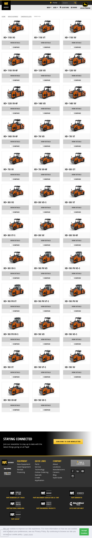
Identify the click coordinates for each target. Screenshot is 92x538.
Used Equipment (24, 467)
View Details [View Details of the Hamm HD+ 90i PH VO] (46, 273)
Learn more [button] (28, 534)
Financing (21, 472)
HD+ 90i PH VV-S (11, 334)
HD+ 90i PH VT (10, 301)
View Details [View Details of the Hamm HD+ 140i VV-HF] (15, 141)
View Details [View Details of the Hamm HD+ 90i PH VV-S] (15, 339)
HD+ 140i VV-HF (11, 136)
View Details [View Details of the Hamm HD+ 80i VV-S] (15, 273)
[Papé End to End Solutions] (7, 473)
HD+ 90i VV (70, 367)
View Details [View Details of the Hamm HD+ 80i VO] (15, 207)
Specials (38, 475)
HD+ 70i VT (70, 136)
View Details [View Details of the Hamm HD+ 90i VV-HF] (15, 405)
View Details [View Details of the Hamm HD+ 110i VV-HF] (15, 76)
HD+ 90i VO (39, 334)
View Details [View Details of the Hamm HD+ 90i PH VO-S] (76, 273)
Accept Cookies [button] (84, 532)
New (48, 7)
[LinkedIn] (78, 471)
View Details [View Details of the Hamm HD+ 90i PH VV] (76, 306)
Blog (54, 475)
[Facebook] (73, 471)
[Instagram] (73, 476)
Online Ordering (41, 472)
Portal (53, 3)
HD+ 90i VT (9, 367)
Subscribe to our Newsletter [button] (68, 441)
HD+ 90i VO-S (71, 334)
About (55, 464)
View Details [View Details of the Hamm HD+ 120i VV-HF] (15, 109)
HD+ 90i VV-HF (10, 400)
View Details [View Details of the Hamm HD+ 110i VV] (76, 43)
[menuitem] (49, 7)
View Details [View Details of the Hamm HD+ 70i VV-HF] (46, 174)
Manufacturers (59, 469)
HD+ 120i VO (40, 70)
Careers (56, 472)
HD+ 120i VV (70, 70)
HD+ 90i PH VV (71, 301)
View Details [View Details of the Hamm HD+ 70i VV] (15, 174)
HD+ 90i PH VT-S (41, 301)
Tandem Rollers (26, 16)
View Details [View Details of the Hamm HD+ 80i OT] (76, 174)
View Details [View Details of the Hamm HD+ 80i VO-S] (46, 207)
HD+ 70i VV (9, 169)
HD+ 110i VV (70, 37)
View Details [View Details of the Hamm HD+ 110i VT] (46, 43)
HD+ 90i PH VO (40, 268)
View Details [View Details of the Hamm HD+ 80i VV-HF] (76, 240)
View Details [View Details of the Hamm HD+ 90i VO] (46, 339)
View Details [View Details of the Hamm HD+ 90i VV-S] (46, 405)
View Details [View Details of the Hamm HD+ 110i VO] (15, 43)
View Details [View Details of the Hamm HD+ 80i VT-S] (15, 240)
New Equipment (13, 16)
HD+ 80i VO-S (40, 202)
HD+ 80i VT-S (9, 235)
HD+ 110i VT (39, 37)
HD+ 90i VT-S (40, 367)
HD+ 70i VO (39, 136)
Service (38, 467)
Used (54, 7)
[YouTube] (83, 471)
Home (3, 16)
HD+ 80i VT (70, 202)
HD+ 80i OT (70, 169)
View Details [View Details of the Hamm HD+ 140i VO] (46, 109)
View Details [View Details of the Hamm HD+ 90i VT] (15, 372)
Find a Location (80, 463)
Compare (16, 47)
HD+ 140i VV (70, 103)
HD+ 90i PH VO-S (72, 268)
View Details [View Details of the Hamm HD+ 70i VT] (76, 141)
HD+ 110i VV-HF (11, 70)
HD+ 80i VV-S (9, 268)
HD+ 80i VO (9, 202)
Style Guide (57, 477)
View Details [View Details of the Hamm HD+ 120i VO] (46, 76)
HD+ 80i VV (39, 235)
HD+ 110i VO (9, 37)
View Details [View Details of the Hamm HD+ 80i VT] (76, 207)
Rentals (20, 469)
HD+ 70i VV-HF (40, 169)
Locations (64, 7)
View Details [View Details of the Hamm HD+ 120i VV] (76, 76)
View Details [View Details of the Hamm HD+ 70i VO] (46, 141)
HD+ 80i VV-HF (71, 235)
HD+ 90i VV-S (40, 400)
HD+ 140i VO (40, 103)
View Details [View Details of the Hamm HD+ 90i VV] (76, 372)
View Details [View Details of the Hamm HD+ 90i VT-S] (46, 372)
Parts (37, 464)
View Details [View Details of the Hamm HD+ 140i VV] (76, 109)
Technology (39, 469)
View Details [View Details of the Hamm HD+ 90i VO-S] (76, 339)
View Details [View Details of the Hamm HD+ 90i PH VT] (15, 306)
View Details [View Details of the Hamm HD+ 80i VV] (46, 240)
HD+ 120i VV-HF (11, 103)
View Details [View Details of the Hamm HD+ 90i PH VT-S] (46, 306)
